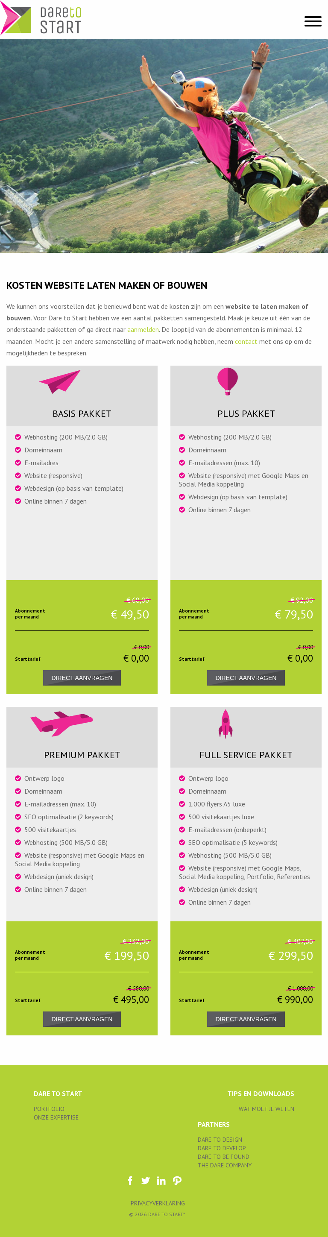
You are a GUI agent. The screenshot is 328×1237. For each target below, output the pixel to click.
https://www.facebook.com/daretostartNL (130, 1180)
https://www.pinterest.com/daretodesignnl (177, 1180)
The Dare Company (225, 1165)
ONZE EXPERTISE (56, 1117)
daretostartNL (145, 1180)
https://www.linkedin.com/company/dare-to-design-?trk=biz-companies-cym (161, 1180)
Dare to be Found (223, 1157)
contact (246, 341)
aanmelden (143, 329)
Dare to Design (220, 1139)
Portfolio (49, 1109)
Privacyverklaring (158, 1203)
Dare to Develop (222, 1148)
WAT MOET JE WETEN (266, 1109)
